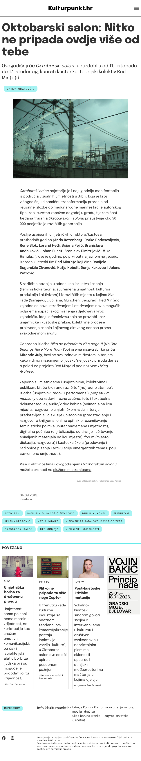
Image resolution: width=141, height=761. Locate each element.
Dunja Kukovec (94, 513)
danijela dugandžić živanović (51, 513)
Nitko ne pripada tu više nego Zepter (52, 593)
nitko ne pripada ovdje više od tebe (94, 521)
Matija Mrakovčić (20, 89)
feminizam (121, 513)
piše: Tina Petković (14, 684)
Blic (7, 581)
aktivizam (12, 513)
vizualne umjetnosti (82, 529)
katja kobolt (48, 521)
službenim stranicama (72, 470)
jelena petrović (17, 521)
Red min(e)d (49, 529)
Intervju (81, 582)
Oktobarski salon (19, 529)
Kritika (44, 582)
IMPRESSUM (12, 708)
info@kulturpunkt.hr (54, 708)
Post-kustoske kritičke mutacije (87, 593)
